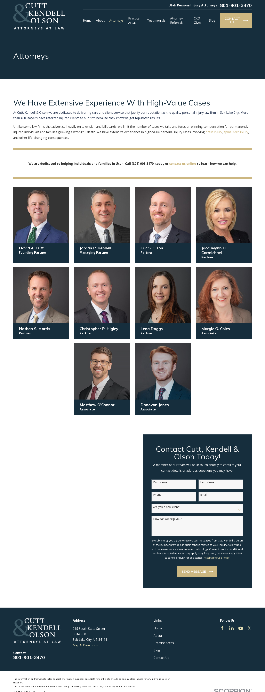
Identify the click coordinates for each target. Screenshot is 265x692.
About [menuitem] (100, 20)
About (158, 636)
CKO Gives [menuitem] (198, 20)
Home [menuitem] (87, 20)
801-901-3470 (236, 5)
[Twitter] (249, 628)
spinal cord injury (236, 132)
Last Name (209, 482)
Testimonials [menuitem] (156, 20)
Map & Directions (85, 645)
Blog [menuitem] (212, 20)
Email (205, 494)
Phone (159, 494)
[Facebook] (222, 628)
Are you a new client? (168, 507)
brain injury (213, 132)
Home (158, 628)
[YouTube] (240, 628)
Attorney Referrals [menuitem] (176, 20)
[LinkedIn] (231, 628)
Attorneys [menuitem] (116, 20)
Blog (157, 650)
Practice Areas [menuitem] (134, 20)
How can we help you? (169, 519)
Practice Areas (164, 643)
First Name (162, 482)
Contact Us (161, 658)
